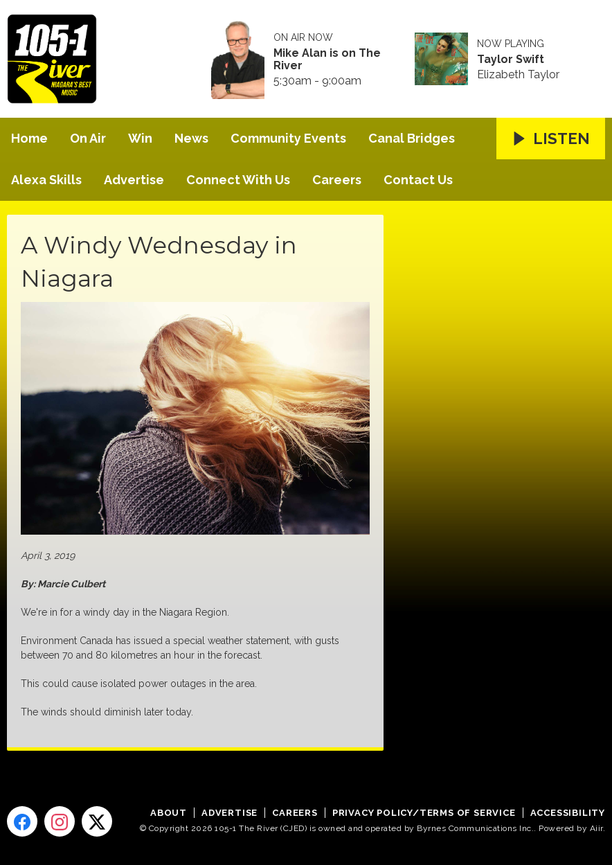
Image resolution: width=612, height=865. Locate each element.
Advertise (134, 179)
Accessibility (567, 813)
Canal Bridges (411, 138)
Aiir (596, 828)
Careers (336, 179)
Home (29, 138)
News (191, 138)
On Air (88, 138)
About (168, 813)
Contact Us (418, 179)
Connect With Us (238, 179)
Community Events (288, 138)
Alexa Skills (46, 179)
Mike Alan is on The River (327, 59)
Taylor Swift (510, 59)
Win (140, 138)
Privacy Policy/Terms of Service (424, 813)
